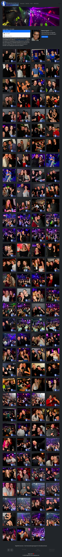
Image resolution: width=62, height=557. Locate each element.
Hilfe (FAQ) (36, 3)
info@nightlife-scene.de (21, 39)
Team (31, 3)
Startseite (22, 3)
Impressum (51, 550)
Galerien (27, 3)
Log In (59, 3)
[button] (9, 550)
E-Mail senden (45, 36)
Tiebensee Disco (8, 36)
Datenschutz (52, 549)
